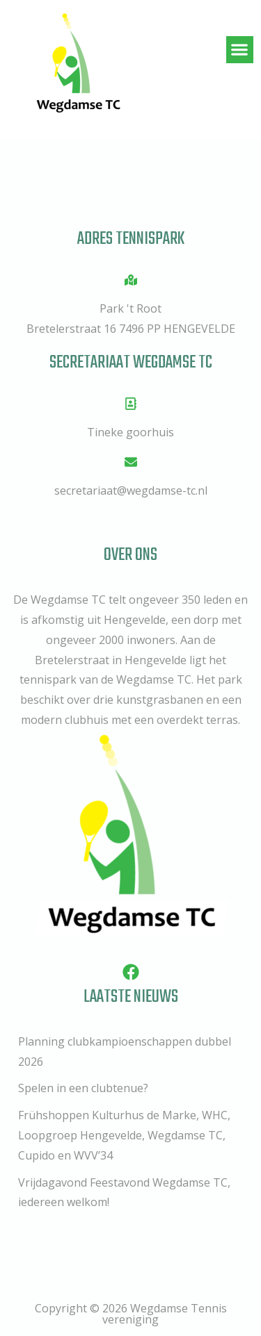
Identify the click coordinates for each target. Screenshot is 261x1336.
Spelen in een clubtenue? (83, 1088)
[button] (239, 49)
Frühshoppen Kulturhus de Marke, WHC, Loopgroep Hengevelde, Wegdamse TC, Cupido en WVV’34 (124, 1135)
